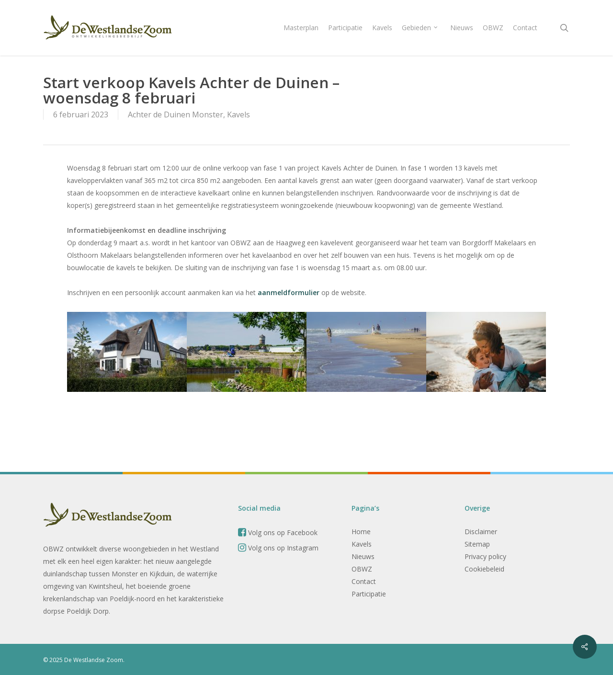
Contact (364, 581)
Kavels (238, 114)
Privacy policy (485, 556)
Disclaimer (481, 531)
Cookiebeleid (484, 568)
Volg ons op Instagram (278, 547)
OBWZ (362, 568)
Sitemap (477, 544)
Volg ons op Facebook (278, 532)
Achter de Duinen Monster (175, 114)
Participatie (369, 593)
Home (361, 531)
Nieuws (363, 556)
